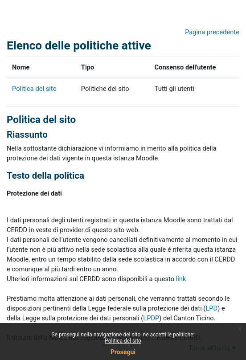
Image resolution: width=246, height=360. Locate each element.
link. (182, 279)
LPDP (151, 318)
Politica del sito (123, 341)
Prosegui (123, 352)
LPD (211, 308)
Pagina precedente (212, 32)
